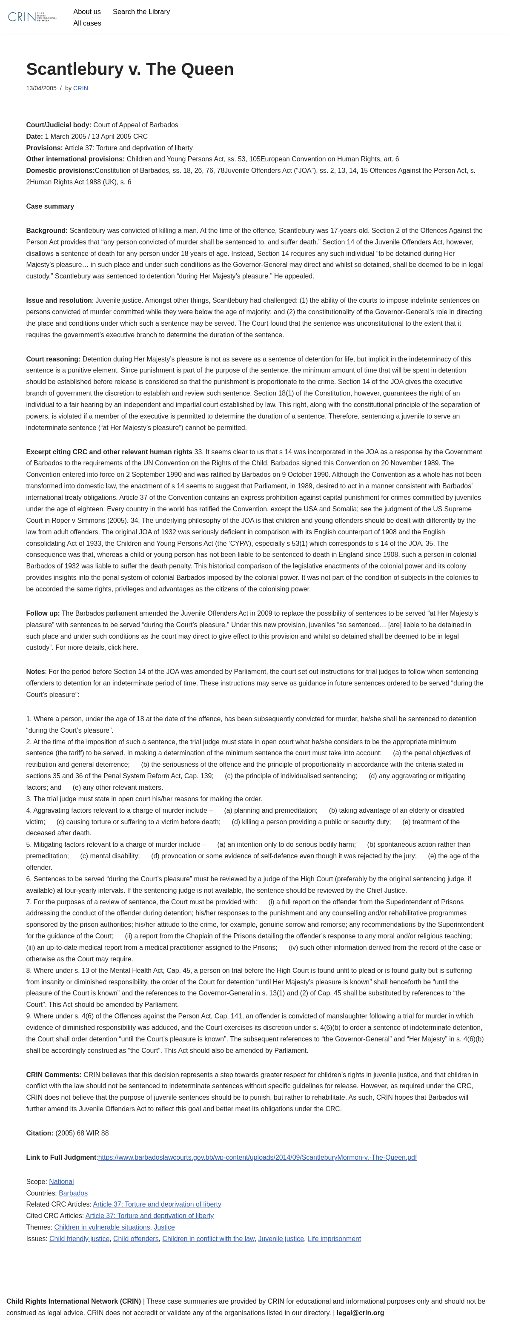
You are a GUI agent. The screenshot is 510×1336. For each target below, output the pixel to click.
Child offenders (137, 1251)
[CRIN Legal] (31, 17)
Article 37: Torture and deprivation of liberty (158, 1216)
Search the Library (142, 11)
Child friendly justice (80, 1251)
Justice (165, 1239)
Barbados (74, 1204)
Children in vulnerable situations (102, 1239)
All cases (87, 23)
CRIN (81, 88)
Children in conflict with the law (209, 1251)
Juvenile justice (283, 1251)
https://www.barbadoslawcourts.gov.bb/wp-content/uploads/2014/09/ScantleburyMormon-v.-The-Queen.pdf (259, 1169)
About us (87, 11)
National (61, 1193)
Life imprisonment (337, 1251)
